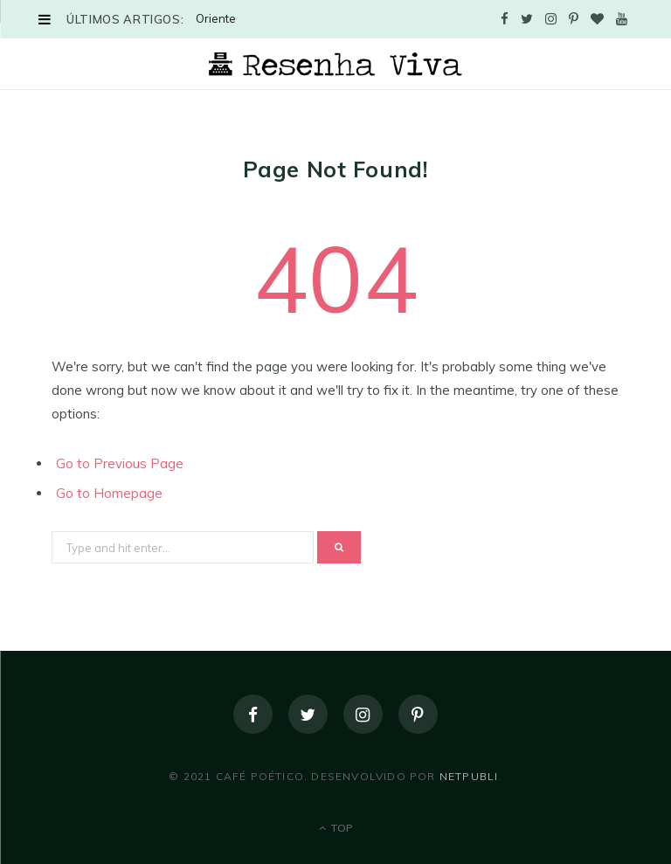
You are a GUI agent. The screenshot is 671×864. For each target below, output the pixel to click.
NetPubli (469, 776)
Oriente (216, 18)
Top (336, 827)
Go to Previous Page (119, 463)
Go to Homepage (109, 493)
